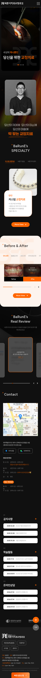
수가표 (6, 648)
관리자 (15, 648)
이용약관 (21, 643)
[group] (20, 354)
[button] (34, 287)
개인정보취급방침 (9, 643)
